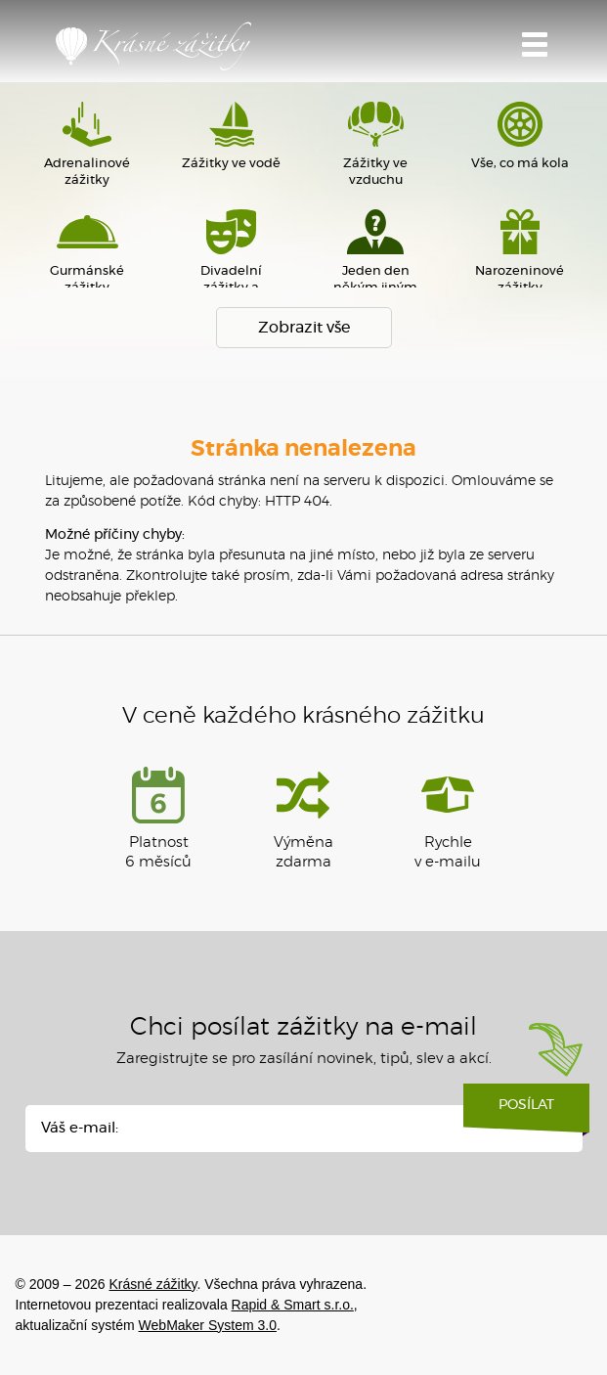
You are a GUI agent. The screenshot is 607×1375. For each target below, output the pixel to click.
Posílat (526, 1112)
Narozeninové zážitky (519, 251)
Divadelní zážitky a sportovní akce (231, 255)
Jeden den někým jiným (376, 251)
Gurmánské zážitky (87, 251)
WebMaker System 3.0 (208, 1325)
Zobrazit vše (304, 327)
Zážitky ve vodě (231, 136)
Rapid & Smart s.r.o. (293, 1304)
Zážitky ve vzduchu (376, 144)
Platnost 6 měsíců (158, 818)
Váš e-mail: (79, 1128)
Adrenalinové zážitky (87, 144)
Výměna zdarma (303, 818)
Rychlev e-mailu (447, 818)
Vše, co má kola (519, 136)
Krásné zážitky (153, 46)
